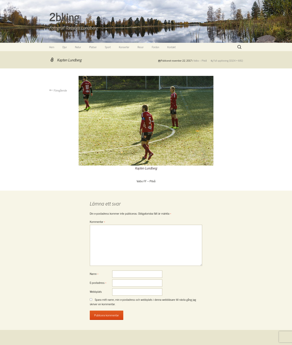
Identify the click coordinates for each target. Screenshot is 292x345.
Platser (93, 47)
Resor (141, 47)
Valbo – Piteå (200, 60)
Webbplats (96, 291)
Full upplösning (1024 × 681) (228, 60)
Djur (64, 47)
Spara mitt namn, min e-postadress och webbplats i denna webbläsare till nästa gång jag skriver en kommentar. (143, 301)
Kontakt (171, 47)
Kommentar (97, 221)
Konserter (124, 47)
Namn (94, 273)
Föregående (58, 90)
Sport (108, 47)
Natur (78, 47)
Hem (51, 47)
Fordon (155, 47)
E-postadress (98, 282)
